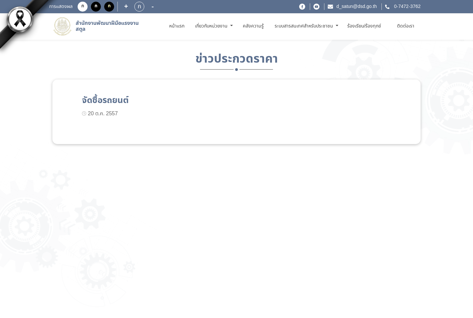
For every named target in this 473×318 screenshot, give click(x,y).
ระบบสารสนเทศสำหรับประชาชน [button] (304, 26)
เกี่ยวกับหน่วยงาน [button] (212, 26)
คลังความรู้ (253, 26)
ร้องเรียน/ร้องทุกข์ (364, 26)
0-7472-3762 (407, 6)
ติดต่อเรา (405, 26)
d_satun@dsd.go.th (356, 6)
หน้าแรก (178, 26)
